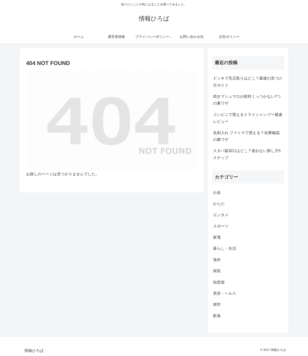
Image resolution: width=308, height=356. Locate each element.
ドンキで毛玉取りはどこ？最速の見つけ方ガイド (247, 81)
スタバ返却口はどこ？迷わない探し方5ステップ (247, 154)
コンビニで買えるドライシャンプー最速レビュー (247, 118)
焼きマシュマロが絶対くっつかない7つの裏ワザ (247, 99)
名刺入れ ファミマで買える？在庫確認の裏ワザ (246, 136)
